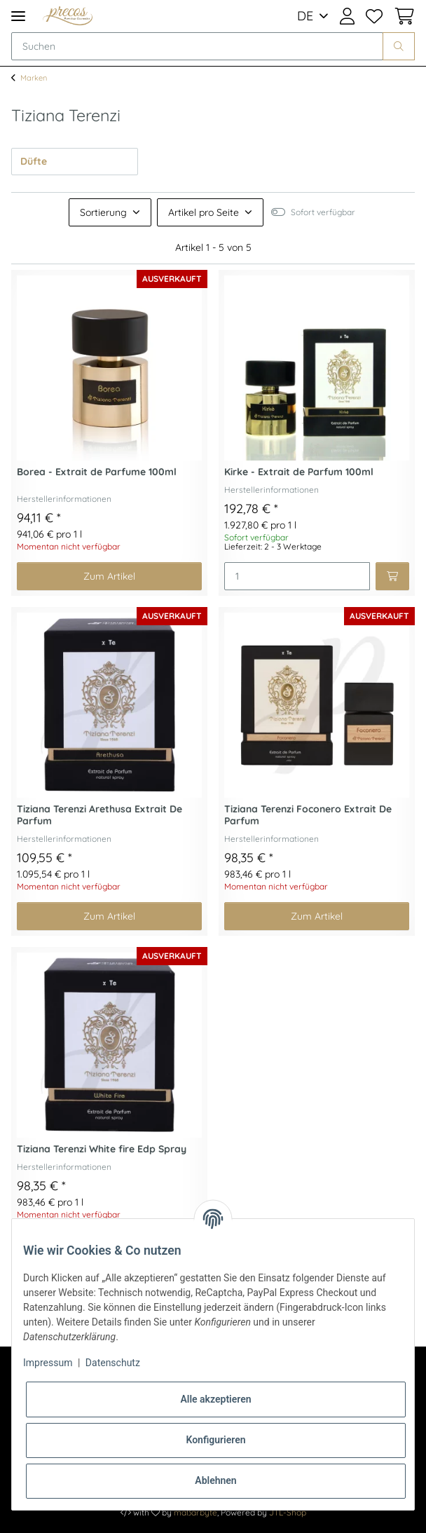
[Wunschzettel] (374, 16)
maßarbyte (195, 1512)
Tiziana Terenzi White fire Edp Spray (101, 1149)
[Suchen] (197, 46)
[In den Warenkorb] (392, 576)
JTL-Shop (287, 1512)
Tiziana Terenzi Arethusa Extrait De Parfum (99, 815)
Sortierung (103, 212)
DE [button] (305, 16)
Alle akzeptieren (215, 1399)
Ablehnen (215, 1480)
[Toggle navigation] (18, 16)
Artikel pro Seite (203, 212)
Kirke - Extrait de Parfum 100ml (298, 472)
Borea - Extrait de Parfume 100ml (97, 472)
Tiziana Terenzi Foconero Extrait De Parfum (308, 815)
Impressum (47, 1362)
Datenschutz (112, 1362)
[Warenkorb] (401, 16)
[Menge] (297, 576)
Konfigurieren (215, 1439)
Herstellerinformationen (64, 498)
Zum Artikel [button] (109, 576)
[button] (347, 16)
